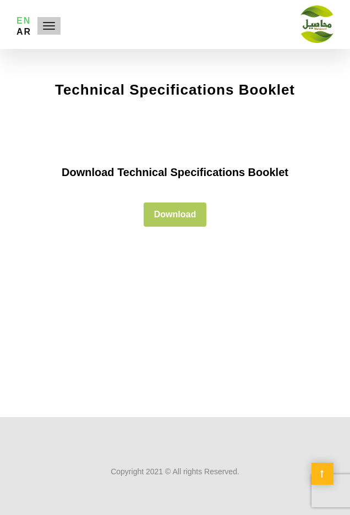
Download (175, 214)
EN (24, 20)
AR (24, 31)
